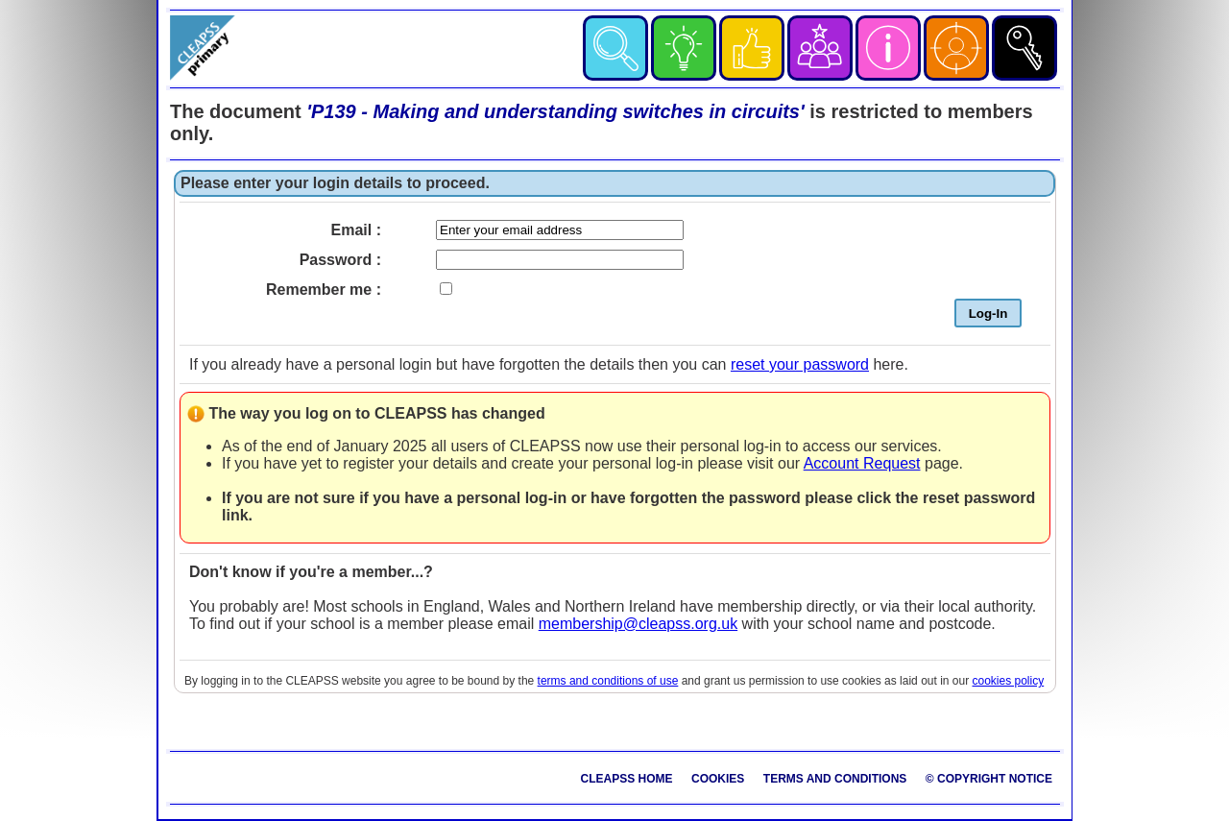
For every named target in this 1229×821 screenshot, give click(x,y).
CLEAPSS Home (627, 778)
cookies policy (1009, 681)
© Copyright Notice (989, 778)
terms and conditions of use (608, 681)
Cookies (717, 778)
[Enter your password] (560, 260)
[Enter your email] (560, 230)
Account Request (862, 463)
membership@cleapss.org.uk (638, 624)
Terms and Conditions (835, 778)
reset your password (800, 364)
